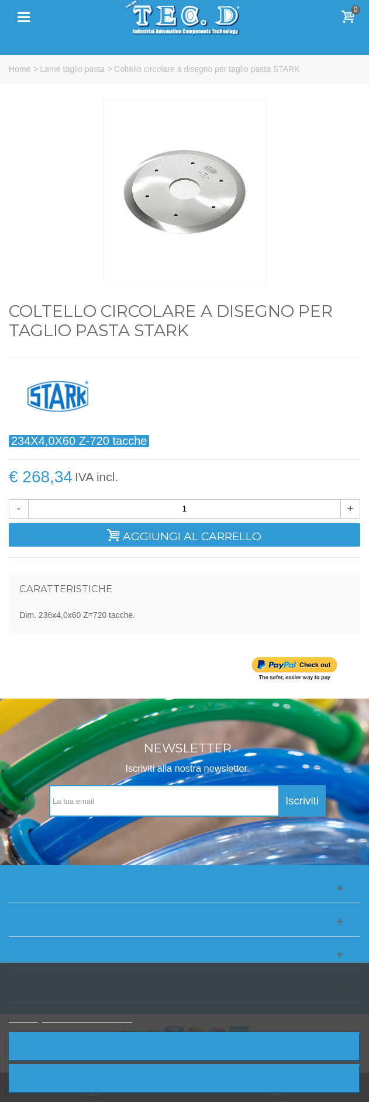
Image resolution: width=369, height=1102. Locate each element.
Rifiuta (184, 1046)
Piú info (23, 1017)
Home (19, 69)
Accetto (184, 1078)
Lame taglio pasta (72, 69)
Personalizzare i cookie (87, 1017)
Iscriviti (302, 800)
